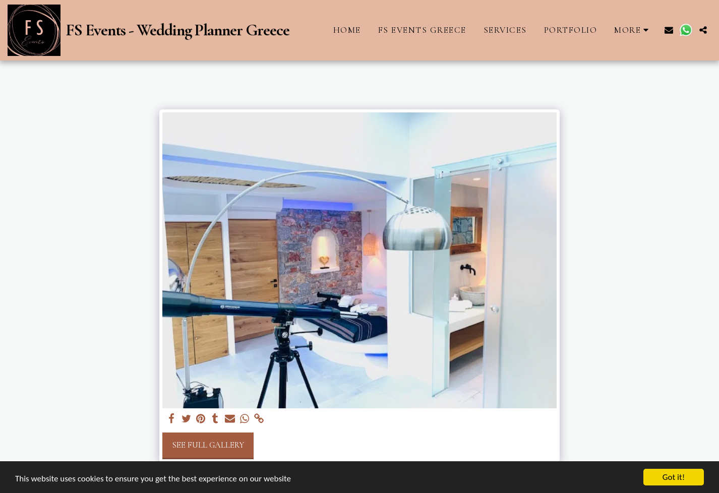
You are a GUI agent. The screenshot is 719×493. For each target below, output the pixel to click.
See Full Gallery (208, 445)
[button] (669, 30)
